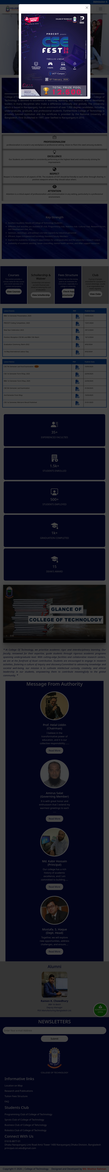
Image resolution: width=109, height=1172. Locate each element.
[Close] (87, 7)
